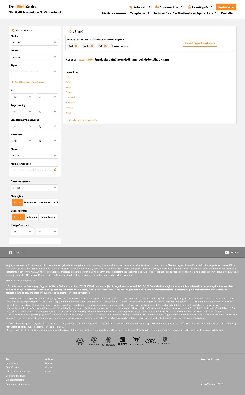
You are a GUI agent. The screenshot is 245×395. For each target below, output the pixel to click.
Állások (48, 367)
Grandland (70, 102)
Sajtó (47, 371)
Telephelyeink (140, 13)
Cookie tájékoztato (15, 375)
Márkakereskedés (21, 163)
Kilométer (16, 134)
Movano (69, 107)
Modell (14, 50)
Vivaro (68, 112)
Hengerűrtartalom (21, 225)
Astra (68, 87)
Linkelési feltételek (15, 379)
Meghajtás (17, 196)
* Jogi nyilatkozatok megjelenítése (81, 119)
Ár (12, 90)
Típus (14, 65)
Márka (14, 36)
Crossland (70, 97)
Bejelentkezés (226, 7)
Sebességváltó (19, 210)
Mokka (68, 76)
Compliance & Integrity (17, 384)
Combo (68, 92)
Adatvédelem (12, 367)
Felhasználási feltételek (18, 371)
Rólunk (48, 363)
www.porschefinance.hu (134, 314)
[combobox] (34, 169)
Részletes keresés (113, 13)
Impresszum (12, 363)
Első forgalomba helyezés (25, 119)
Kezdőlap (228, 13)
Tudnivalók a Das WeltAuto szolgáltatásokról (185, 13)
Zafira (68, 81)
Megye (14, 149)
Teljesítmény (18, 105)
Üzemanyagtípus (20, 181)
